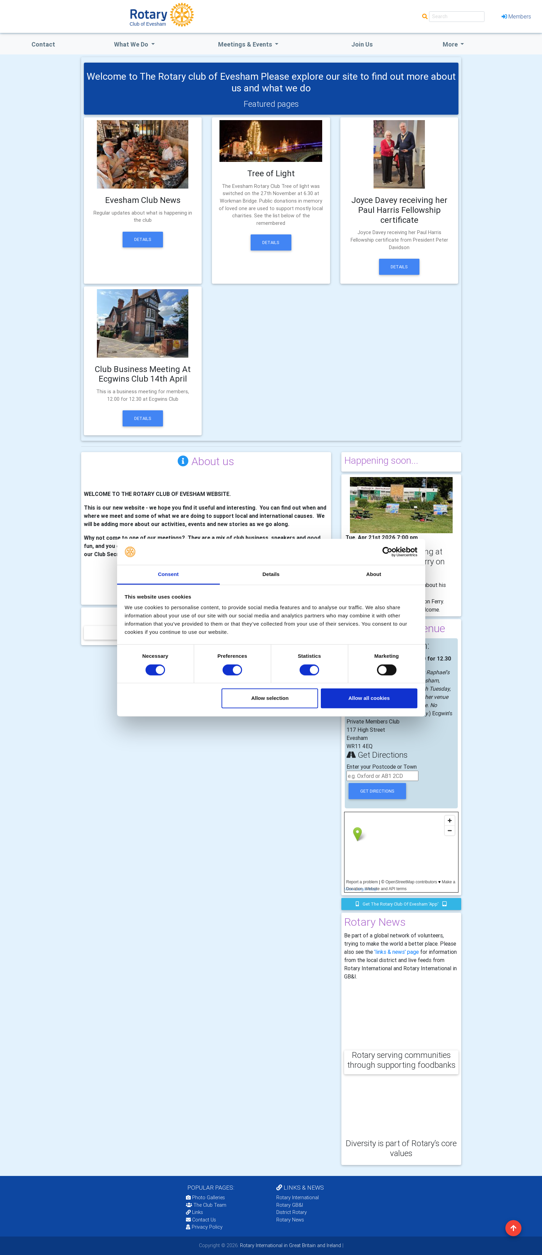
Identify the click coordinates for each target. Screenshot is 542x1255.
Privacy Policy (204, 1227)
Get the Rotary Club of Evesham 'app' (401, 904)
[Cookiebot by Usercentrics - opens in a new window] (387, 552)
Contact (43, 44)
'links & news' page (396, 951)
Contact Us (201, 1220)
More (451, 44)
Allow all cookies (369, 698)
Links (194, 1212)
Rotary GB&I (289, 1205)
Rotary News (290, 1220)
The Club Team (206, 1205)
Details (142, 239)
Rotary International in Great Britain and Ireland (290, 1245)
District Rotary (291, 1212)
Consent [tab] (168, 574)
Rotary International (297, 1197)
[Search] (456, 16)
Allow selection (270, 698)
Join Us (362, 44)
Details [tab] (271, 574)
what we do (132, 44)
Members (516, 16)
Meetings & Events (246, 44)
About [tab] (373, 574)
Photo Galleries (205, 1197)
